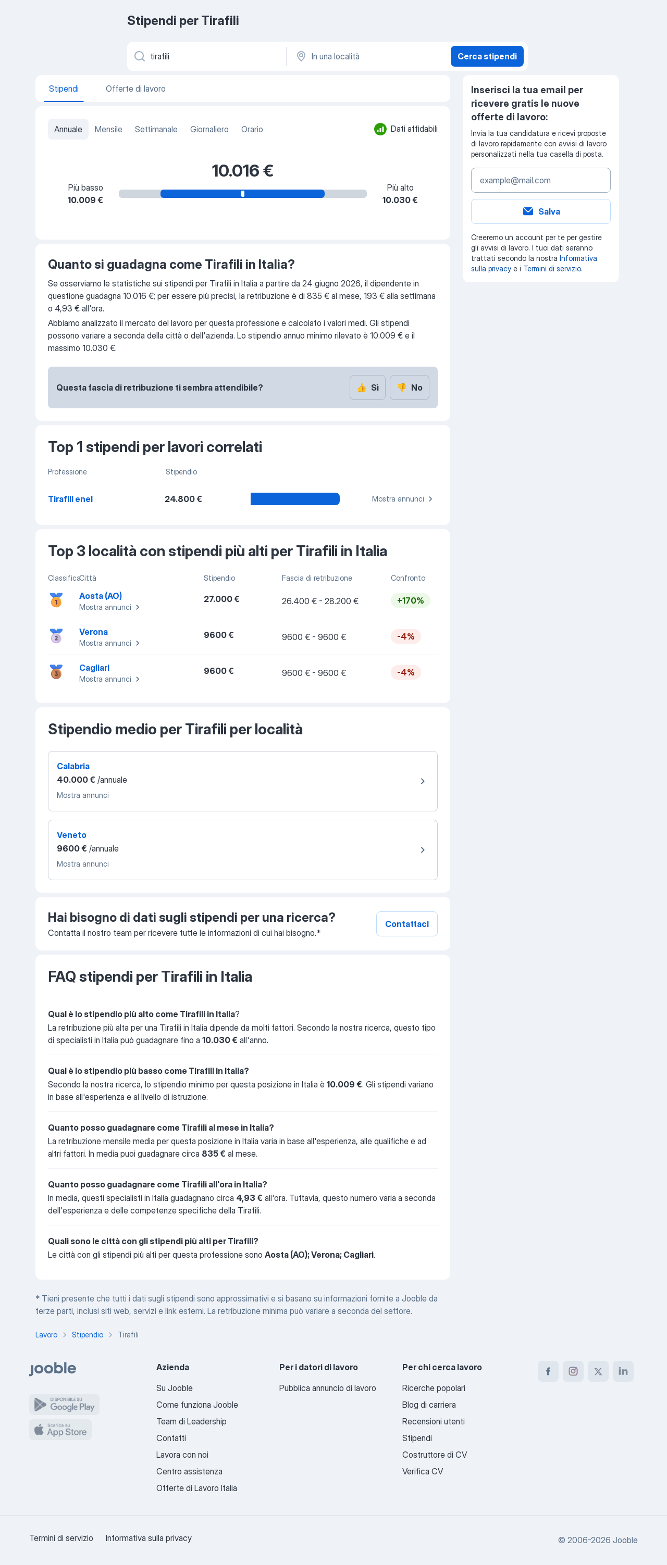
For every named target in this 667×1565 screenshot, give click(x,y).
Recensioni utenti (433, 1421)
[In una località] (368, 56)
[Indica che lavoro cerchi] (206, 56)
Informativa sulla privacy (149, 1538)
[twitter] (598, 1371)
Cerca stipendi (487, 56)
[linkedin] (623, 1371)
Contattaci (407, 924)
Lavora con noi (182, 1454)
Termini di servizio (552, 268)
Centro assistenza (189, 1471)
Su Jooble (174, 1388)
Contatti (171, 1438)
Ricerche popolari (433, 1388)
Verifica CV (422, 1471)
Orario (252, 129)
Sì (367, 387)
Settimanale (156, 129)
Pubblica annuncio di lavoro (327, 1388)
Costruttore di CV (434, 1454)
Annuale (68, 129)
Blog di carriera (429, 1404)
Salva (541, 211)
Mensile (108, 129)
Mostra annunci (404, 499)
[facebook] (548, 1371)
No (410, 387)
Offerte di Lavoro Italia (196, 1488)
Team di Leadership (191, 1421)
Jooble (625, 1540)
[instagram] (573, 1371)
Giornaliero (209, 129)
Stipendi (417, 1438)
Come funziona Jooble (197, 1404)
